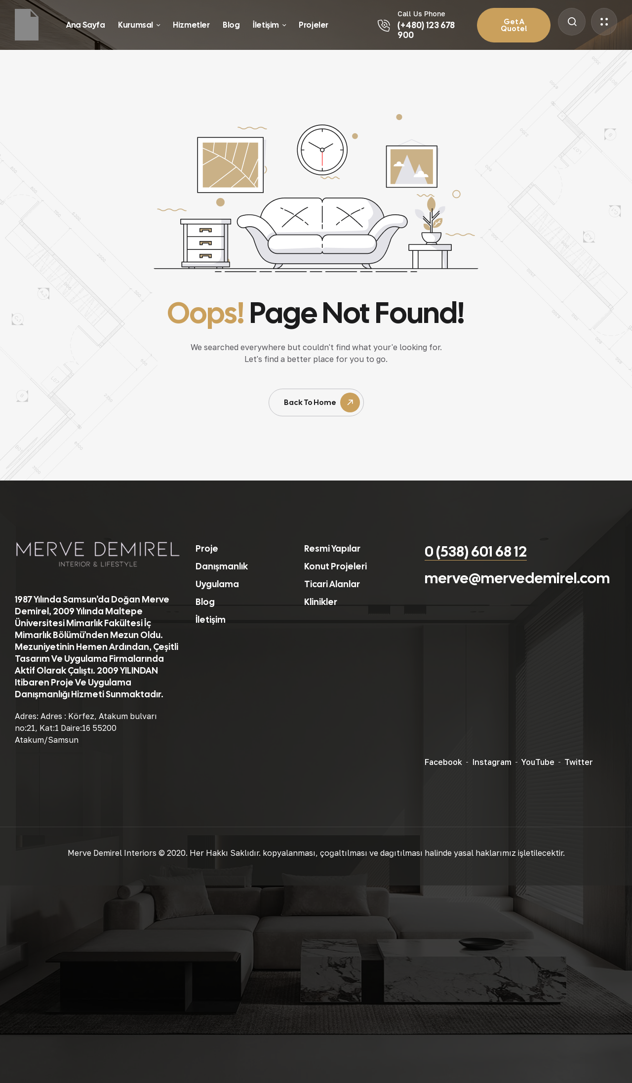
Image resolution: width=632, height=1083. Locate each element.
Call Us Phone (421, 13)
